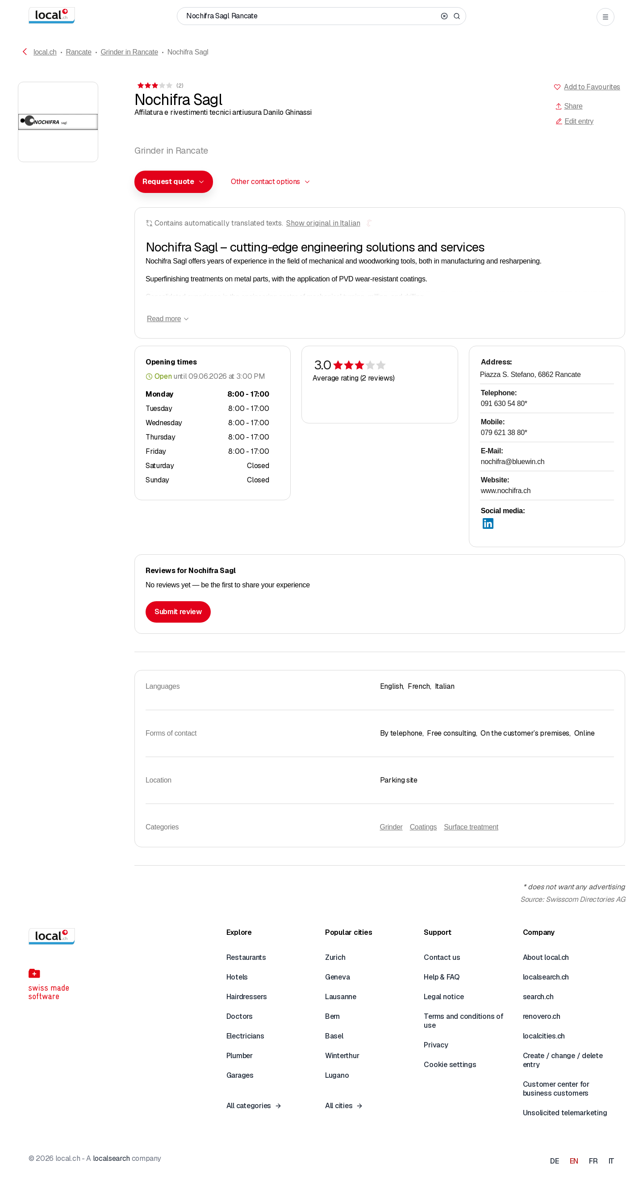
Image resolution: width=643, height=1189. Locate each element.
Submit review (178, 611)
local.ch (45, 52)
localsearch (111, 1158)
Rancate (78, 52)
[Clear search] (444, 16)
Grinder (391, 827)
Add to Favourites (592, 87)
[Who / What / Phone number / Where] (311, 16)
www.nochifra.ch (506, 490)
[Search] (456, 16)
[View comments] (159, 85)
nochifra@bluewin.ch (513, 461)
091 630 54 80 (504, 403)
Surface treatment (471, 827)
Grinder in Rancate (129, 52)
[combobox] (173, 182)
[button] (173, 182)
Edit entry (574, 121)
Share (568, 106)
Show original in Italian (323, 223)
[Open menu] (605, 17)
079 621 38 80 (504, 432)
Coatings (423, 827)
